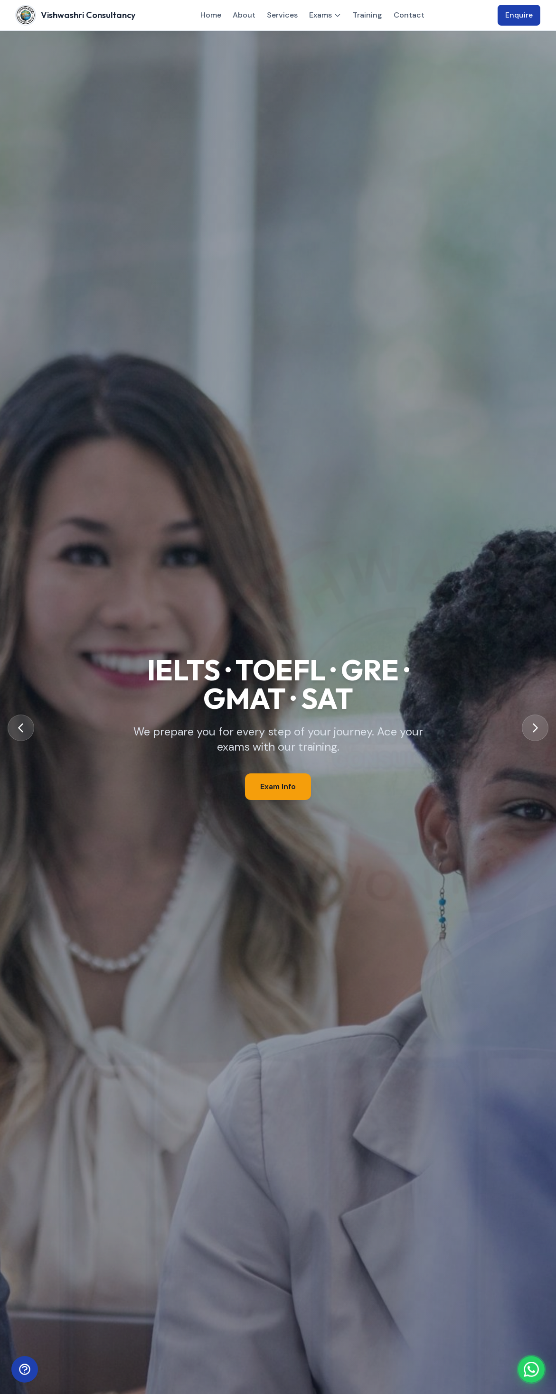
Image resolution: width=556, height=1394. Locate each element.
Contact (409, 15)
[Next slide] (535, 728)
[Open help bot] (24, 1369)
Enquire (519, 15)
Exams (325, 15)
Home (210, 15)
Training (367, 15)
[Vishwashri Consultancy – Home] (75, 15)
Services (282, 15)
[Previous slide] (21, 728)
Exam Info (278, 786)
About (244, 15)
